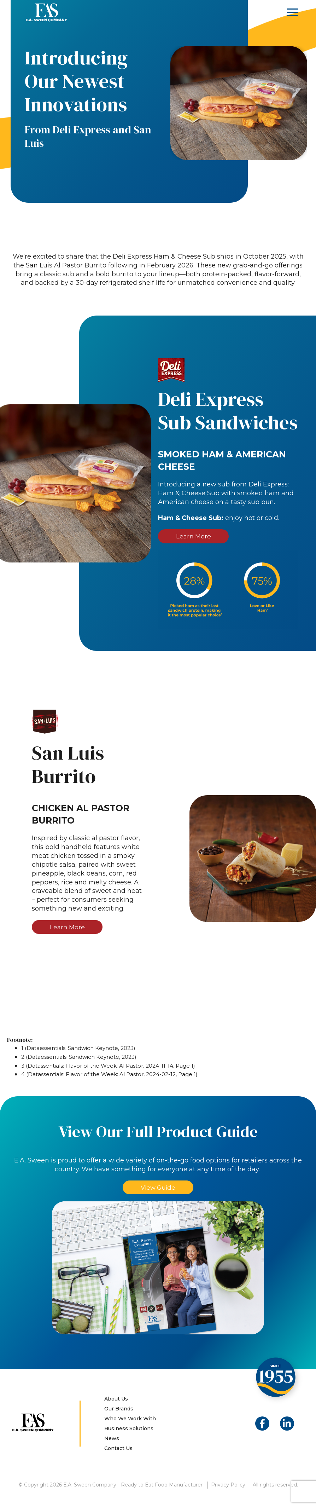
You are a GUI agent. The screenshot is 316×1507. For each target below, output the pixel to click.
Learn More (193, 536)
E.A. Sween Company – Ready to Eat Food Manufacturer (46, 12)
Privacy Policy (228, 1486)
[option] (238, 103)
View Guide (158, 1188)
